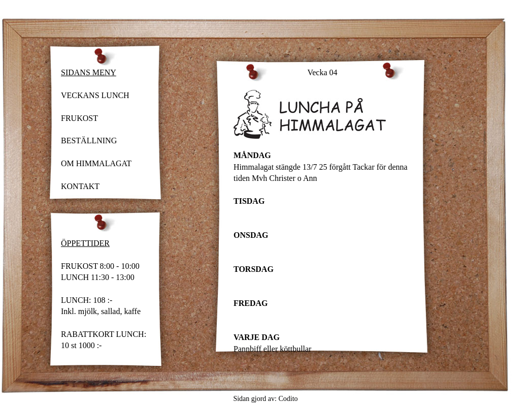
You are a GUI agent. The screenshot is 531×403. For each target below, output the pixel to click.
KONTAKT (80, 186)
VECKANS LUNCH (95, 95)
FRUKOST (79, 118)
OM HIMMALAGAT (96, 163)
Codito (287, 398)
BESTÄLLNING (89, 140)
